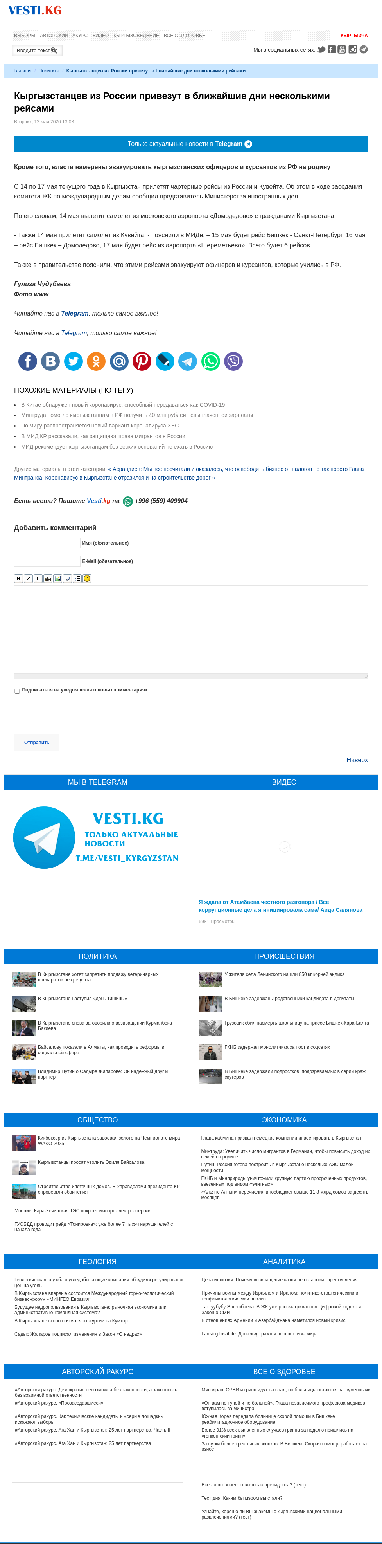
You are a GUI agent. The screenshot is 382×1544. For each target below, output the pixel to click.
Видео (100, 35)
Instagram (353, 49)
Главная (23, 71)
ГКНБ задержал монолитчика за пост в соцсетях (277, 1047)
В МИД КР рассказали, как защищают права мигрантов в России (103, 436)
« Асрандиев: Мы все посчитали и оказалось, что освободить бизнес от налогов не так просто (228, 469)
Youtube (342, 49)
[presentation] (73, 715)
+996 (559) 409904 (161, 501)
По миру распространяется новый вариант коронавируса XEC (100, 425)
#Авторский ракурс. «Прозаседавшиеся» (59, 1403)
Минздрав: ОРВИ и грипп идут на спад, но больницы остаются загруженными (286, 1389)
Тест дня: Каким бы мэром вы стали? (242, 1498)
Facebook (331, 49)
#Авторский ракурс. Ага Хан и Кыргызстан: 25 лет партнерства (83, 1443)
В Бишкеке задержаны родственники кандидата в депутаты (290, 998)
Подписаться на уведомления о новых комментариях (84, 690)
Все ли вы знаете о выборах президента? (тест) (254, 1485)
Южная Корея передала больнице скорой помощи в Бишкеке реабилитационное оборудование (268, 1419)
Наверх (357, 760)
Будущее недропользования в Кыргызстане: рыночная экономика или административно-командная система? (91, 1309)
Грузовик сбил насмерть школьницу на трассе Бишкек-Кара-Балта (297, 1023)
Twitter (321, 49)
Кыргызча (354, 35)
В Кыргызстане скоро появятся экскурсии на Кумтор (71, 1321)
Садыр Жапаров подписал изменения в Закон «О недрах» (78, 1334)
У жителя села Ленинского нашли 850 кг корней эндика (285, 974)
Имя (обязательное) (105, 543)
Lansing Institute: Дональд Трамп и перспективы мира (260, 1334)
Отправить (36, 742)
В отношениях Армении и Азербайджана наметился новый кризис (274, 1320)
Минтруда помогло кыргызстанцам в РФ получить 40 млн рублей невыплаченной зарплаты (137, 415)
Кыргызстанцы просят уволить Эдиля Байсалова (91, 1162)
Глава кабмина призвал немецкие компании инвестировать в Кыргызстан (281, 1138)
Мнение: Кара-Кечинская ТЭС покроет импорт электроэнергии (82, 1211)
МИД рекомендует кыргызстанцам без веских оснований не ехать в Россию (117, 447)
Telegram (364, 49)
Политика (49, 71)
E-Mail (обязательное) (107, 561)
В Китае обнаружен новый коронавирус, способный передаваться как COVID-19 (123, 405)
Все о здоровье (184, 35)
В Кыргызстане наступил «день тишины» (82, 998)
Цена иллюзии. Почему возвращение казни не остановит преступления (280, 1279)
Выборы (24, 35)
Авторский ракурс (64, 35)
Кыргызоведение (136, 35)
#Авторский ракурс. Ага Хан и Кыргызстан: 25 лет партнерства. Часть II (92, 1430)
